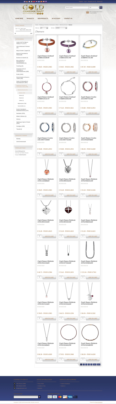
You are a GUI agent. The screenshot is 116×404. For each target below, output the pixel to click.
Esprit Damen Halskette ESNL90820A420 (89, 221)
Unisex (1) (21, 100)
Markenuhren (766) (22, 103)
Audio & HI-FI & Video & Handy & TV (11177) (22, 43)
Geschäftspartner (20, 151)
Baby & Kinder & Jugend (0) (23, 50)
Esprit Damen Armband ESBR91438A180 (67, 98)
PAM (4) (18, 119)
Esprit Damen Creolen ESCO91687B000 (88, 139)
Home (36, 25)
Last (99, 364)
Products (30, 18)
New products (43, 18)
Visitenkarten (22, 154)
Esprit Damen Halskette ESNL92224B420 (46, 344)
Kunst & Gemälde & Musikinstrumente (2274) (22, 110)
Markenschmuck (63, 25)
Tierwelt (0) (19, 129)
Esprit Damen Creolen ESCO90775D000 (45, 139)
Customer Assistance (65, 383)
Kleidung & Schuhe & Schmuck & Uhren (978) (22, 86)
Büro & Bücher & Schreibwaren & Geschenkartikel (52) (21, 62)
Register (81, 1)
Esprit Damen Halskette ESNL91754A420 (67, 262)
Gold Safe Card (18, 152)
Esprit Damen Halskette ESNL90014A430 (67, 180)
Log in (85, 1)
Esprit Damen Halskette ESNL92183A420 (89, 303)
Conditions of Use (41, 385)
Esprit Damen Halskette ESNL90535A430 (46, 221)
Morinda (18, 138)
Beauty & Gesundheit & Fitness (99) (22, 54)
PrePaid (16, 154)
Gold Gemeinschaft (21, 141)
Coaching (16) (19, 66)
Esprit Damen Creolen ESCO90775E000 (67, 139)
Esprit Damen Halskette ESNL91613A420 (46, 262)
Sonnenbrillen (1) (21, 106)
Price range (20, 25)
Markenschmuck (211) (23, 89)
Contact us (68, 18)
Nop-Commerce (98, 402)
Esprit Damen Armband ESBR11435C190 (67, 57)
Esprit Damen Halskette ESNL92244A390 (67, 344)
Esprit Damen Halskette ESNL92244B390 (89, 344)
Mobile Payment (25, 152)
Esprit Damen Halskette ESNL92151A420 (46, 303)
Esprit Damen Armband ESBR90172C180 (89, 57)
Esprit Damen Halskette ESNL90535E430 (67, 221)
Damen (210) (22, 92)
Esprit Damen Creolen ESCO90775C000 (88, 98)
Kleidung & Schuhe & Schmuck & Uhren (48, 25)
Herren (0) (21, 95)
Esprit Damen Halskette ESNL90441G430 (89, 180)
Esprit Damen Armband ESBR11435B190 (46, 57)
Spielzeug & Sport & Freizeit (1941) (23, 122)
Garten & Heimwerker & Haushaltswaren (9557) (22, 82)
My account (56, 18)
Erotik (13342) (19, 74)
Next (95, 364)
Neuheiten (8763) (20, 113)
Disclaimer (40, 388)
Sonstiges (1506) (20, 126)
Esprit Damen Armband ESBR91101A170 (46, 98)
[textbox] (77, 7)
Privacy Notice (41, 383)
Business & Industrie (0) (22, 57)
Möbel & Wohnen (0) (21, 116)
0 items (100, 11)
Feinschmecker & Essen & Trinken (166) (22, 78)
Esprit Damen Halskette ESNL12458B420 (46, 180)
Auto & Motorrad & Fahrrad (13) (23, 47)
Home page (19, 18)
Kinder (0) (21, 97)
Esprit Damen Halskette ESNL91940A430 (89, 262)
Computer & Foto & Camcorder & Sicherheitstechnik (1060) (22, 70)
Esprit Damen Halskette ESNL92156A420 (67, 303)
